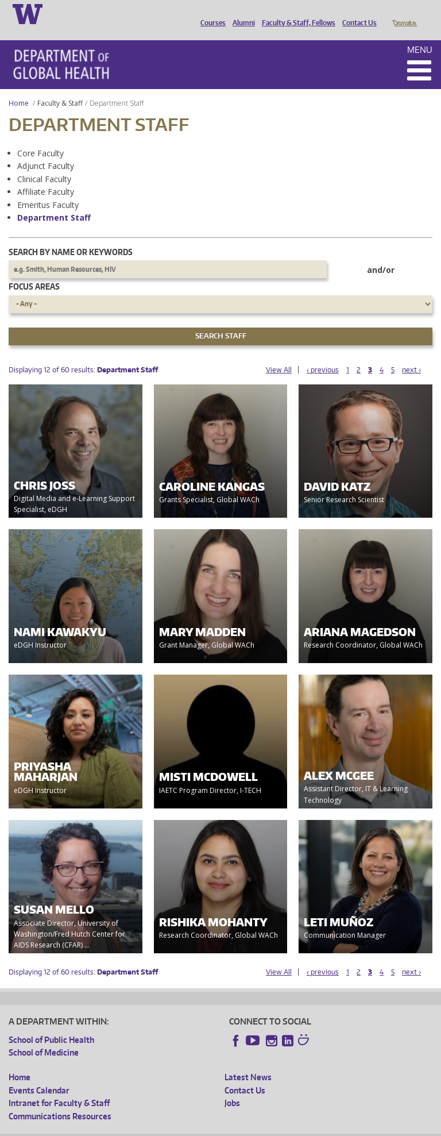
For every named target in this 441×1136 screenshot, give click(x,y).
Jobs (232, 1087)
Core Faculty (40, 137)
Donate (404, 13)
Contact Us (356, 13)
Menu (419, 33)
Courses (210, 13)
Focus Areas (34, 270)
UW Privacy (160, 1127)
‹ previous (323, 353)
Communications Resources (60, 1100)
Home (19, 87)
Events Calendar (39, 1074)
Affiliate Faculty (45, 175)
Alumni (241, 13)
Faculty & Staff (60, 87)
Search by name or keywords (71, 236)
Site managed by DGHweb (275, 1127)
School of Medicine (44, 1036)
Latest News (248, 1061)
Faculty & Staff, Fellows (295, 13)
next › (411, 353)
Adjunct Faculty (45, 149)
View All (279, 353)
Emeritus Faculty (48, 188)
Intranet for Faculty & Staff (59, 1087)
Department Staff (54, 201)
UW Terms (207, 1127)
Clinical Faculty (44, 162)
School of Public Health (51, 1024)
